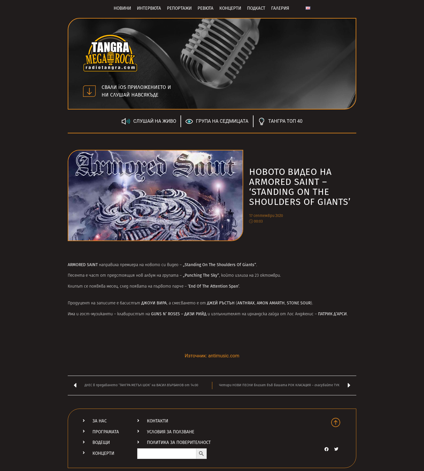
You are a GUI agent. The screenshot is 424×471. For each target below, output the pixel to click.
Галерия (280, 8)
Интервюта (149, 8)
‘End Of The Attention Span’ (213, 286)
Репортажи (179, 8)
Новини (122, 8)
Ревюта (205, 8)
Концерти (230, 8)
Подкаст (256, 8)
